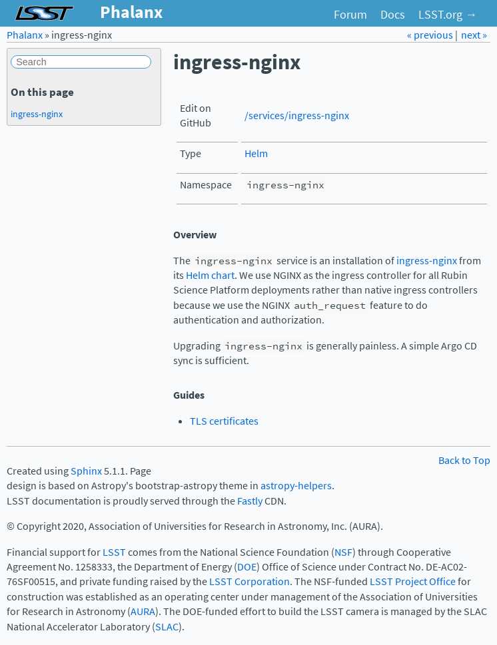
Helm (256, 153)
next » (474, 35)
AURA (143, 611)
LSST (114, 552)
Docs (392, 15)
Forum (350, 15)
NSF (343, 552)
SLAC (167, 627)
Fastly (249, 501)
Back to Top (464, 460)
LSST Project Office (413, 581)
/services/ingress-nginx (297, 115)
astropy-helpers (296, 486)
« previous (431, 35)
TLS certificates (224, 421)
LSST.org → (447, 15)
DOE (246, 567)
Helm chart (210, 275)
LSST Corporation (249, 581)
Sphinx (86, 471)
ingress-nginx (426, 261)
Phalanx (25, 35)
